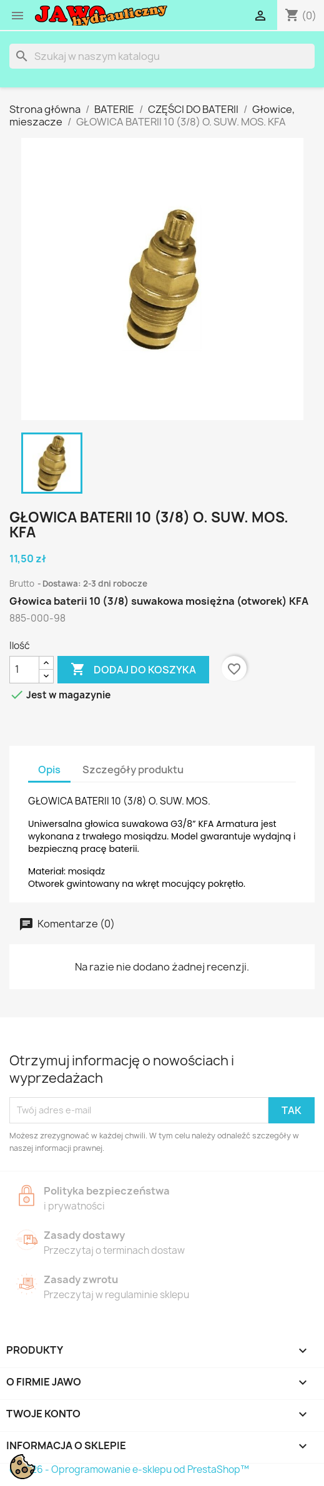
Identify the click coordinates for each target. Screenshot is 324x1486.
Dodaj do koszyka (133, 670)
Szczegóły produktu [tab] (133, 769)
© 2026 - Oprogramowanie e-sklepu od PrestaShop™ (129, 1469)
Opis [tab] (49, 769)
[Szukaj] (162, 56)
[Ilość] (24, 669)
